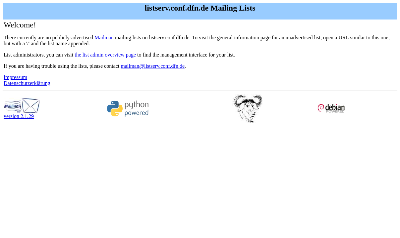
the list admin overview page (105, 55)
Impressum (15, 77)
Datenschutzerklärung (27, 83)
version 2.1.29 (22, 114)
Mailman (104, 37)
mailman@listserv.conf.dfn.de (153, 66)
